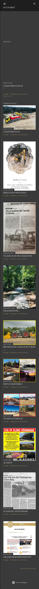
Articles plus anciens (28, 570)
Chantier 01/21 (11, 131)
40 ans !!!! (7, 464)
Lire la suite (7, 96)
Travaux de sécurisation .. (18, 256)
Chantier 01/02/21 (13, 85)
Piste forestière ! (12, 384)
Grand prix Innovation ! (17, 558)
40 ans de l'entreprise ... (16, 512)
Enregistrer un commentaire (18, 94)
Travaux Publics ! (13, 419)
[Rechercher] (34, 3)
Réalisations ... (11, 311)
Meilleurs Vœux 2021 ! (15, 192)
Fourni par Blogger (19, 582)
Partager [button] (6, 94)
